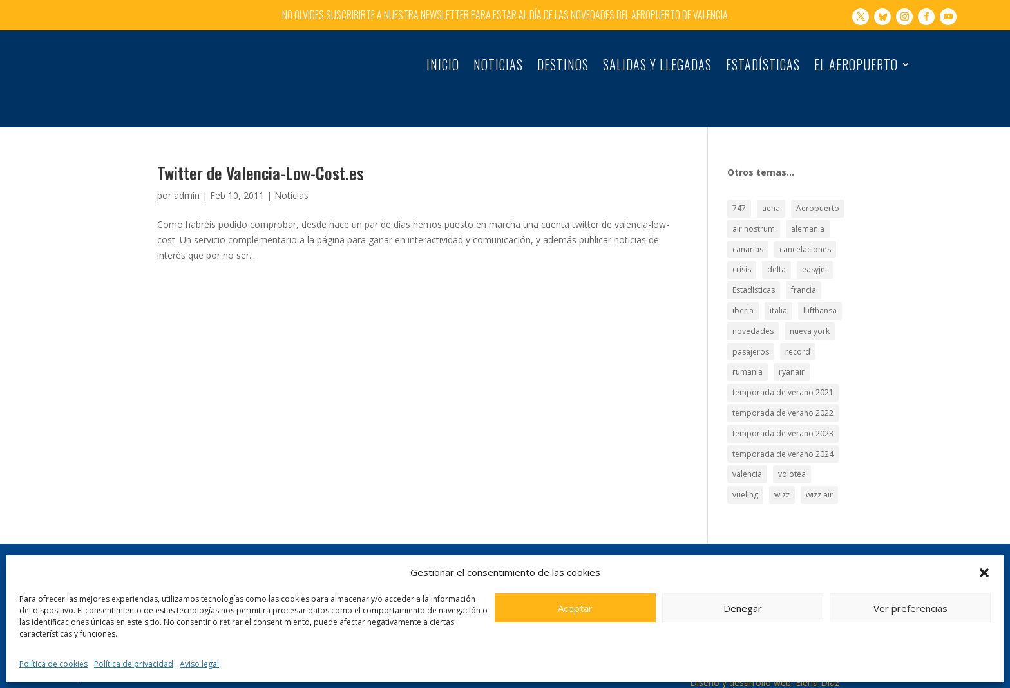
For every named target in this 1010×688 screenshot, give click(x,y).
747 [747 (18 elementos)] (739, 181)
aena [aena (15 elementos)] (771, 181)
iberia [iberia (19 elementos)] (743, 283)
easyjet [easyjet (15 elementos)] (815, 242)
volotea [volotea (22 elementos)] (792, 447)
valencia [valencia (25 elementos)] (747, 447)
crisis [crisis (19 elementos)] (741, 242)
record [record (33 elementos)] (797, 324)
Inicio (442, 67)
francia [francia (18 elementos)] (803, 262)
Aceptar (575, 608)
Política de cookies (53, 663)
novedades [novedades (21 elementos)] (753, 304)
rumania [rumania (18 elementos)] (747, 344)
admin (187, 168)
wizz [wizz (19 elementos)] (782, 467)
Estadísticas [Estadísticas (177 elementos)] (753, 262)
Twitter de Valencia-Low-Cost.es (260, 145)
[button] (984, 572)
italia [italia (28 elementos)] (778, 283)
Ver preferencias (910, 608)
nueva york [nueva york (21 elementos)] (810, 304)
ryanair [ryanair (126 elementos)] (792, 344)
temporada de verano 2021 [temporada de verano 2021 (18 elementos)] (783, 365)
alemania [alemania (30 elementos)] (807, 201)
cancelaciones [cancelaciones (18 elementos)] (805, 222)
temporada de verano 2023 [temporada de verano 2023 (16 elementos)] (783, 406)
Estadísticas (763, 67)
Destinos (563, 67)
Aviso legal (199, 663)
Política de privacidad (133, 663)
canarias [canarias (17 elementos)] (747, 222)
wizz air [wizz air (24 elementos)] (819, 467)
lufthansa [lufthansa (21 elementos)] (820, 283)
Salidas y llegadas (657, 67)
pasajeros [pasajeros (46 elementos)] (750, 324)
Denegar (742, 608)
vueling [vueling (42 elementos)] (745, 467)
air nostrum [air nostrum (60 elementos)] (753, 201)
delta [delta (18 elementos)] (776, 242)
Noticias (498, 67)
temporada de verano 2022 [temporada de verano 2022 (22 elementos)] (783, 385)
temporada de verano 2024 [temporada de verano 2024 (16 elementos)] (783, 426)
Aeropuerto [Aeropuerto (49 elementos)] (817, 181)
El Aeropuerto (856, 67)
